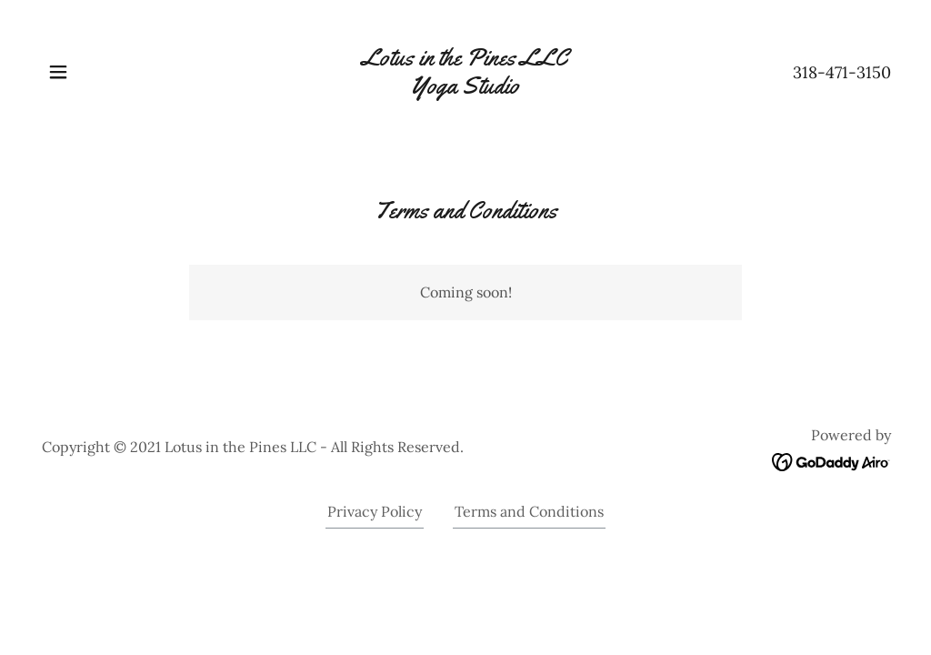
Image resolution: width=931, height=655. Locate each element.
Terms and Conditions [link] (529, 511)
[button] (58, 72)
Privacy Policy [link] (374, 511)
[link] (465, 88)
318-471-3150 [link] (842, 72)
